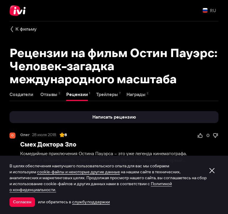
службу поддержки (91, 201)
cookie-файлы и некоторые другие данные (78, 171)
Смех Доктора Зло (48, 144)
